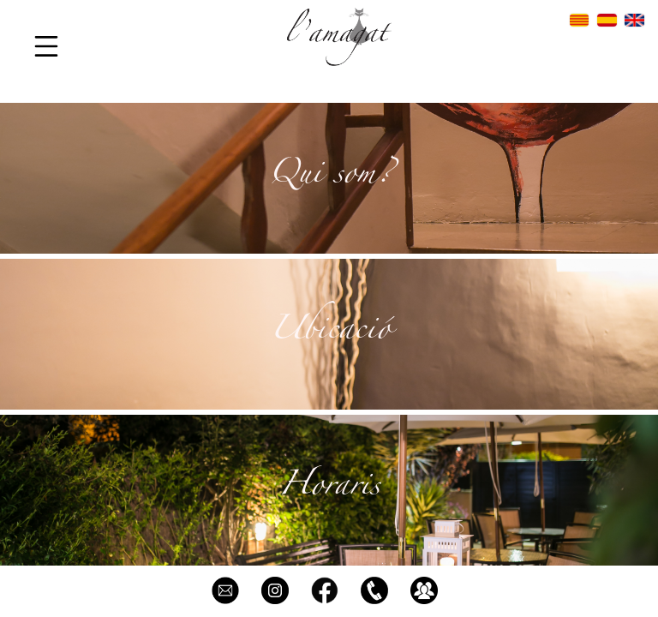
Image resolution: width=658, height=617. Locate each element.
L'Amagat (324, 590)
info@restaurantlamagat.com (225, 590)
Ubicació (329, 333)
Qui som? (329, 177)
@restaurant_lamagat (275, 590)
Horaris (329, 489)
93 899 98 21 (374, 590)
